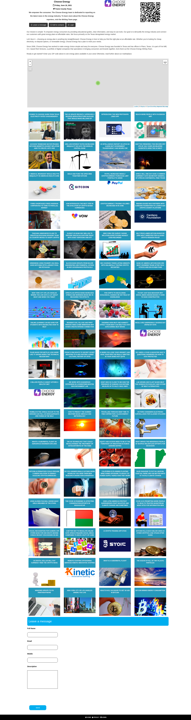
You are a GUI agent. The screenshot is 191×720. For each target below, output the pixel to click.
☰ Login (71, 25)
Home (88, 717)
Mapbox (143, 106)
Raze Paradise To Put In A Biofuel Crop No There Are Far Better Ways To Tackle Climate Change (150, 473)
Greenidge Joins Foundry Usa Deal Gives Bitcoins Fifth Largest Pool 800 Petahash (44, 265)
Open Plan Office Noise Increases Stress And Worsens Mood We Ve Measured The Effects (80, 295)
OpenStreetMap (152, 106)
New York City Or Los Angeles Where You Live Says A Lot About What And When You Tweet (44, 295)
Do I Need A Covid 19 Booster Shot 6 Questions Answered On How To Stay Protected (150, 354)
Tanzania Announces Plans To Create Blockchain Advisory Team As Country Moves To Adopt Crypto (44, 235)
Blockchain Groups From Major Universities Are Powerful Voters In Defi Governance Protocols (79, 265)
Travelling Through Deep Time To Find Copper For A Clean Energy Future (115, 414)
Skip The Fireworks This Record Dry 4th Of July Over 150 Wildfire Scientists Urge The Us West (150, 146)
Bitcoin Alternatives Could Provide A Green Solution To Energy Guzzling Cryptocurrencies (44, 473)
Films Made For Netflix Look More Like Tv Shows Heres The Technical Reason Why (44, 354)
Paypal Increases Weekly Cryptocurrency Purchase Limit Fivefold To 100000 (115, 176)
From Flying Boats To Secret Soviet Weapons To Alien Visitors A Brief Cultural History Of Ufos (80, 354)
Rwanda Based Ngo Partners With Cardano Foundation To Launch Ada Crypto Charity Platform (150, 206)
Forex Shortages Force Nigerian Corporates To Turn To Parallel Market (44, 206)
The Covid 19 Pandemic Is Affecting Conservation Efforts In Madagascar (79, 503)
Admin (103, 717)
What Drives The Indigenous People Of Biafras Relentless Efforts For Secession (150, 444)
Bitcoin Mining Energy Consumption (150, 590)
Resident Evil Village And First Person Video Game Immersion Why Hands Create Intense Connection (79, 325)
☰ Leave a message (38, 25)
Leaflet (136, 106)
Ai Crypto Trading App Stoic (115, 531)
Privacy (95, 717)
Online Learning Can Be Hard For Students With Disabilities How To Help (44, 325)
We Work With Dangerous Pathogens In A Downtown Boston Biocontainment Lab (80, 384)
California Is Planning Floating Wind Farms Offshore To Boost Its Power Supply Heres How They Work (115, 473)
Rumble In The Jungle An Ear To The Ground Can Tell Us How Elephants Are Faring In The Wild (44, 414)
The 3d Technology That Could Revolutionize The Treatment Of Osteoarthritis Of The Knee (79, 444)
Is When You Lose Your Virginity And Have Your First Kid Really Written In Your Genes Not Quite (115, 354)
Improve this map (162, 106)
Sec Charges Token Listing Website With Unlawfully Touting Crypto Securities (115, 265)
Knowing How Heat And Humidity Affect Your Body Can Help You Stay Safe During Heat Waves (115, 325)
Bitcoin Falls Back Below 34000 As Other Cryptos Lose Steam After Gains (150, 533)
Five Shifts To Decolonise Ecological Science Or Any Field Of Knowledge (115, 295)
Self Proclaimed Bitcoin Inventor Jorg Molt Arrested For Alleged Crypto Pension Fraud (150, 235)
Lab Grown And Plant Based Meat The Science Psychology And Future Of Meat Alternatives (150, 384)
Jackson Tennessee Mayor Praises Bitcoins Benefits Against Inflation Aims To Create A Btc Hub (44, 146)
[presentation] (46, 696)
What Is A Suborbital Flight (115, 561)
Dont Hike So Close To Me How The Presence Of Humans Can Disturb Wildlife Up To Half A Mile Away (115, 384)
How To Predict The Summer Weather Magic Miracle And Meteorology (79, 414)
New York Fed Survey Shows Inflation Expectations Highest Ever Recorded (115, 235)
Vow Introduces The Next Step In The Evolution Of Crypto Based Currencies (79, 206)
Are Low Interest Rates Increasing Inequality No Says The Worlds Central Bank (79, 146)
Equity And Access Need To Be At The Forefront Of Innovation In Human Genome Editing (115, 444)
